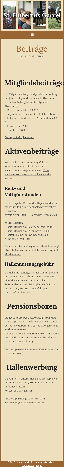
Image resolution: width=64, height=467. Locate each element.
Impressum (28, 465)
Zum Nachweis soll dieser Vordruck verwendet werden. (28, 174)
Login (39, 465)
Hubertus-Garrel (27, 56)
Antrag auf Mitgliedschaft (19, 137)
